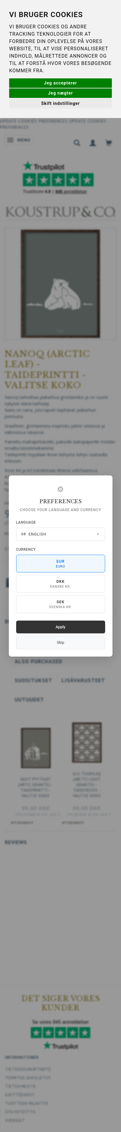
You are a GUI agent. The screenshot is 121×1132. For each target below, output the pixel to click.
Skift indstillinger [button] (60, 103)
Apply (61, 627)
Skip (60, 642)
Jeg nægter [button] (60, 93)
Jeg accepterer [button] (60, 83)
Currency (26, 549)
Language (26, 522)
